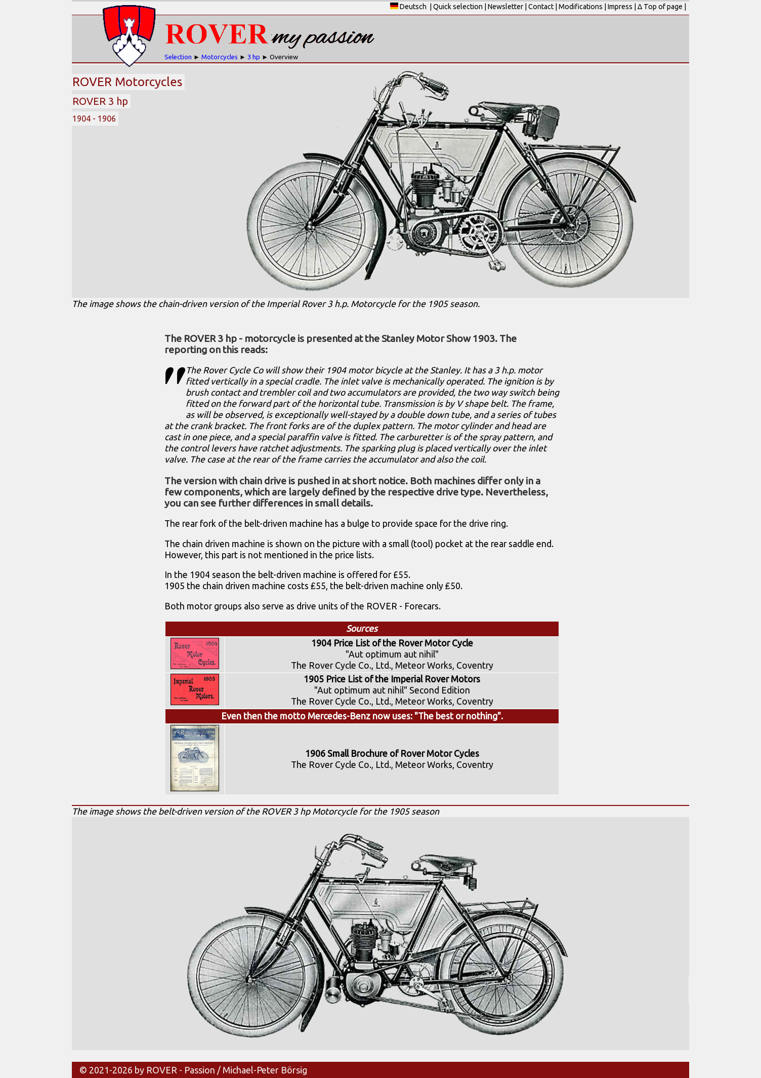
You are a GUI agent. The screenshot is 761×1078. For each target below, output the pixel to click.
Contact (541, 7)
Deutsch (408, 7)
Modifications (581, 7)
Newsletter (505, 7)
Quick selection (458, 7)
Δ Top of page (660, 7)
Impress (620, 7)
